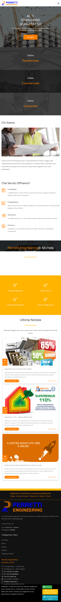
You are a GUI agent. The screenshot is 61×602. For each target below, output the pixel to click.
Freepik (12, 530)
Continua (47, 587)
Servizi (3, 543)
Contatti (4, 550)
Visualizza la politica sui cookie (50, 592)
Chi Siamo (4, 540)
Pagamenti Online (7, 554)
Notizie (3, 547)
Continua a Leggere (11, 381)
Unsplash (16, 527)
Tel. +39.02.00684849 (11, 574)
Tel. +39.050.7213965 (11, 571)
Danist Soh (9, 527)
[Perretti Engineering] (9, 3)
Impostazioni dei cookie (50, 598)
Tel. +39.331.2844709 (8, 576)
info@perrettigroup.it (11, 581)
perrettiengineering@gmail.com (14, 584)
